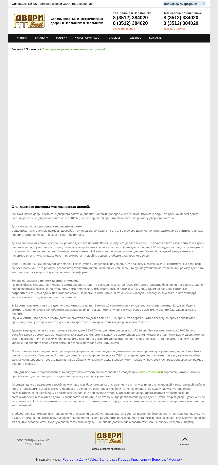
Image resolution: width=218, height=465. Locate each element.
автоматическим (150, 372)
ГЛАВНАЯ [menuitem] (21, 37)
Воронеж (159, 459)
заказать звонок (124, 28)
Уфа (93, 459)
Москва (174, 459)
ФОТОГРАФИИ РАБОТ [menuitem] (88, 37)
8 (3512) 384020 (130, 17)
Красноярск (140, 459)
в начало (185, 444)
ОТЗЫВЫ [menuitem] (114, 37)
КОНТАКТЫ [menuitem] (155, 37)
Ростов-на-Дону (75, 459)
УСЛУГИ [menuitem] (61, 37)
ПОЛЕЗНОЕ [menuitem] (134, 37)
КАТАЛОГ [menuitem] (41, 37)
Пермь (123, 459)
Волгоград (107, 459)
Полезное (32, 49)
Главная (17, 49)
